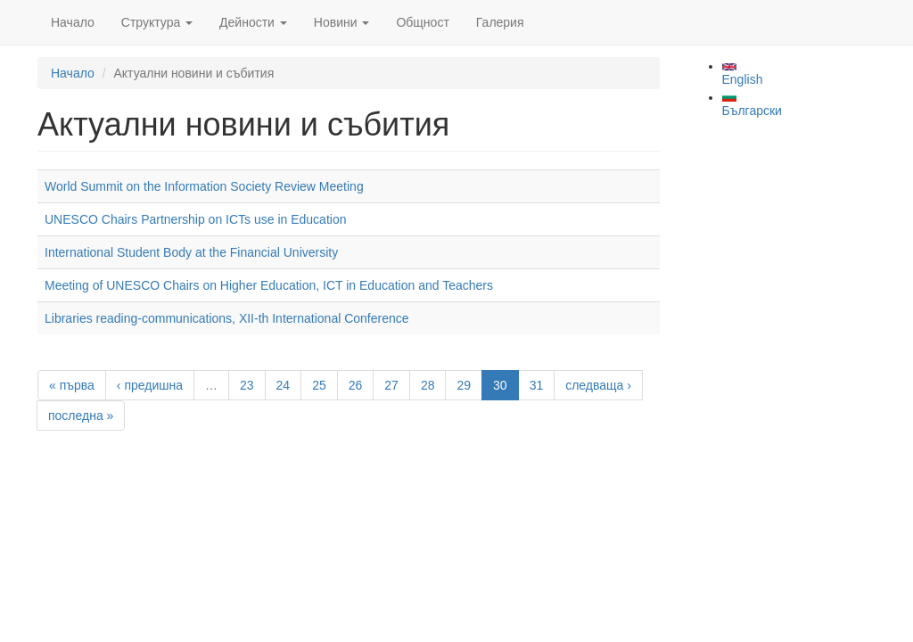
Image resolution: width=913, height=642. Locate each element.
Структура (157, 22)
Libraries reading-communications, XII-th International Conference (227, 318)
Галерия (500, 22)
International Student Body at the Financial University (191, 252)
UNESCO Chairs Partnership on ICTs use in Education (195, 219)
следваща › (598, 385)
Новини (342, 22)
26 (356, 385)
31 (537, 385)
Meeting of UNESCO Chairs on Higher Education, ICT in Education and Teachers (269, 285)
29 (463, 385)
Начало (73, 22)
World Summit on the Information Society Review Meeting (204, 186)
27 (391, 385)
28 (428, 385)
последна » (80, 415)
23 (247, 385)
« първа (72, 385)
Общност (422, 22)
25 (319, 385)
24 (283, 385)
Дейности (253, 22)
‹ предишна (150, 385)
